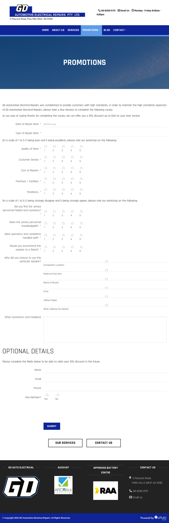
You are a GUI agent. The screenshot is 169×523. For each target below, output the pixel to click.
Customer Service (30, 160)
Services (73, 30)
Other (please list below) (56, 309)
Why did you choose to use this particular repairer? (23, 259)
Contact (120, 30)
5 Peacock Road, (148, 480)
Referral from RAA (53, 273)
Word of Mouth (51, 282)
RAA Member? (33, 397)
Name (38, 370)
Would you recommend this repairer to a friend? (25, 247)
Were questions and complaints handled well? (23, 236)
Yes (46, 399)
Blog (107, 30)
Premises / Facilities (28, 181)
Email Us (123, 10)
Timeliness (34, 192)
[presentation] (27, 411)
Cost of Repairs (31, 170)
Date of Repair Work (28, 124)
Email (38, 379)
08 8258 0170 (106, 10)
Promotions (91, 30)
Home (45, 30)
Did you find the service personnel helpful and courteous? (22, 210)
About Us (58, 30)
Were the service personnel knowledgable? (25, 224)
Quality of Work (31, 149)
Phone (37, 388)
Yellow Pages (50, 300)
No (56, 399)
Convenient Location (54, 265)
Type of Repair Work (28, 133)
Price (46, 291)
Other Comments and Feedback (23, 317)
